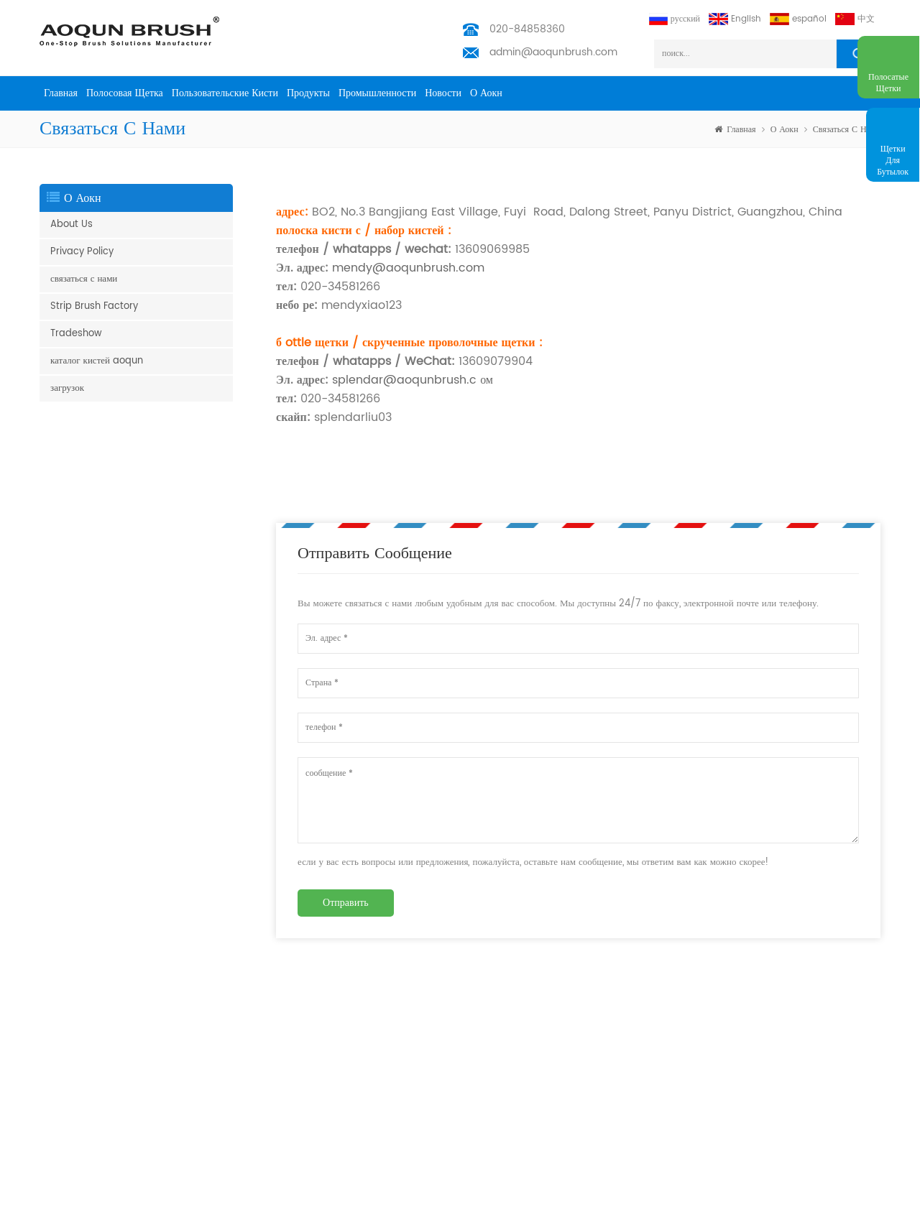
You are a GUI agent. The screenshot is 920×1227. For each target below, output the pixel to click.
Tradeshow (76, 333)
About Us (71, 224)
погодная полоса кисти (82, 1104)
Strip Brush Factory (94, 306)
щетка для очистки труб (84, 1177)
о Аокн (486, 93)
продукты (308, 93)
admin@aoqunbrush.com (553, 52)
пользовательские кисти (225, 93)
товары (212, 1026)
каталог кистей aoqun (96, 361)
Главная (61, 93)
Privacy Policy (82, 251)
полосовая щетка (124, 93)
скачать (212, 1160)
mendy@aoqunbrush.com (408, 268)
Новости (443, 93)
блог (207, 1137)
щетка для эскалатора (79, 1035)
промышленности (377, 93)
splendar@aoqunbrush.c (402, 380)
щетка (51, 1154)
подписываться (837, 1036)
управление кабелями (79, 1131)
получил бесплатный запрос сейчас (853, 1218)
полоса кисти (64, 1058)
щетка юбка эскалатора (83, 989)
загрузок (67, 388)
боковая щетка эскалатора (87, 1012)
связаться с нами (846, 129)
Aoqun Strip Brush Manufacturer (433, 1212)
